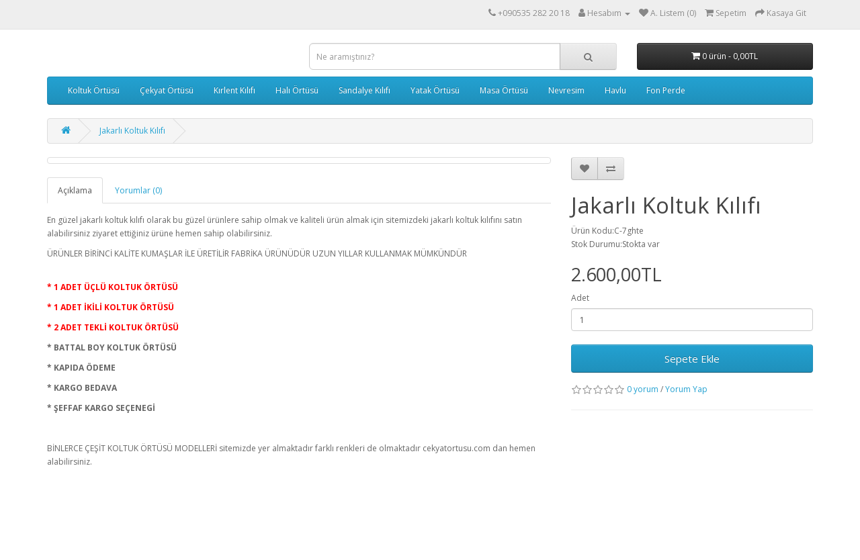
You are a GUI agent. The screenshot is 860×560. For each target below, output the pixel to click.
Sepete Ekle (692, 358)
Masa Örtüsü (504, 90)
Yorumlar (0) (138, 190)
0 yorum (642, 389)
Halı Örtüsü (296, 90)
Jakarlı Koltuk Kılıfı (132, 130)
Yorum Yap (686, 389)
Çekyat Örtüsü (167, 90)
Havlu (615, 90)
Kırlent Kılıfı (234, 90)
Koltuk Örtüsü (94, 90)
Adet (580, 298)
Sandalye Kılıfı (364, 90)
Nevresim (566, 90)
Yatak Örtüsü (435, 90)
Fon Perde (665, 90)
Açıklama (75, 190)
